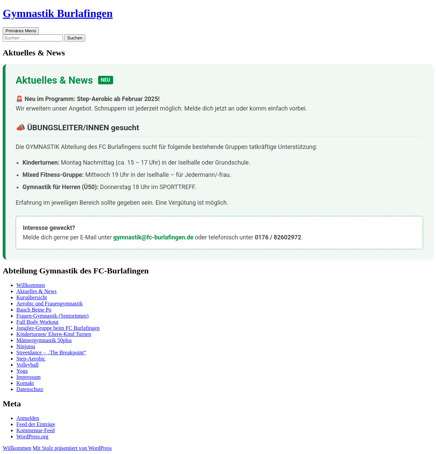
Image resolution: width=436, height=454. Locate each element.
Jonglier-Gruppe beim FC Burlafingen (58, 328)
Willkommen (30, 285)
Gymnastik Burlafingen (58, 13)
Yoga (22, 371)
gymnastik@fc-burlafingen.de (153, 237)
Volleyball (27, 365)
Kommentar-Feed (35, 430)
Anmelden (27, 418)
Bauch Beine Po (33, 310)
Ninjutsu (25, 346)
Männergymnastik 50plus (44, 340)
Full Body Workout (37, 322)
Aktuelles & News (36, 291)
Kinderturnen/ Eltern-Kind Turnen (53, 334)
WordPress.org (32, 436)
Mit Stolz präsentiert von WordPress (72, 448)
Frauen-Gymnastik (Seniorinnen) (52, 316)
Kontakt (25, 383)
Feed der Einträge (35, 424)
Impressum (28, 377)
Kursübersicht (31, 297)
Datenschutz (29, 389)
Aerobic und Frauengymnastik (49, 303)
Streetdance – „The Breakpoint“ (51, 352)
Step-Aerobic (30, 358)
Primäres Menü (20, 30)
